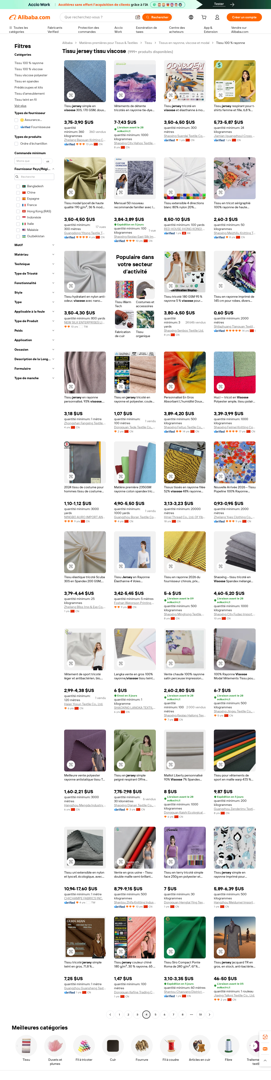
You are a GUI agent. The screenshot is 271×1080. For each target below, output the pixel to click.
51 (200, 1014)
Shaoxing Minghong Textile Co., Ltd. (185, 614)
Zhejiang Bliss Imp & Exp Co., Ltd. (85, 607)
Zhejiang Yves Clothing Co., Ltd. (235, 517)
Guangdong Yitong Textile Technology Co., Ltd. (85, 233)
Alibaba (67, 43)
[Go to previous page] (110, 1015)
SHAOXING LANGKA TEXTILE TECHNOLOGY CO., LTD (135, 707)
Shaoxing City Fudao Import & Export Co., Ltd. (235, 614)
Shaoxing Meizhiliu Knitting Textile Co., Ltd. (235, 233)
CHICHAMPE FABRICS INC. (83, 898)
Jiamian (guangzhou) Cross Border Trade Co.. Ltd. (235, 136)
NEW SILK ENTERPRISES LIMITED (85, 322)
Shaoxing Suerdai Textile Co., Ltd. (185, 136)
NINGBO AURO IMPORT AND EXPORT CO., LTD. (85, 517)
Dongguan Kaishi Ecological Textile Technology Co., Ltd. (185, 812)
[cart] (204, 18)
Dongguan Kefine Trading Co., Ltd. (135, 992)
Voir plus (20, 106)
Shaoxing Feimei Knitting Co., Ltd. (235, 427)
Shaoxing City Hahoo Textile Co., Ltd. (135, 143)
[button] (137, 17)
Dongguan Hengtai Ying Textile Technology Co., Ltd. (185, 902)
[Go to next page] (210, 1015)
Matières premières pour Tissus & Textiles (108, 43)
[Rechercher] (157, 17)
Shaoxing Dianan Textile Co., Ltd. (135, 805)
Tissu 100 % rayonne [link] (230, 43)
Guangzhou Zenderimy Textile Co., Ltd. (235, 809)
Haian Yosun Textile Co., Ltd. (83, 704)
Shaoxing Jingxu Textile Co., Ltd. (235, 711)
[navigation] (34, 529)
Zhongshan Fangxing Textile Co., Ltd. (85, 423)
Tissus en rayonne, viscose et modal (184, 43)
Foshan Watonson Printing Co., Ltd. (135, 603)
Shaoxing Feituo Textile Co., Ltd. (185, 427)
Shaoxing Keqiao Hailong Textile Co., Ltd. (185, 715)
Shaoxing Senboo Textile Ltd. (184, 330)
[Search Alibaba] (98, 17)
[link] (265, 1037)
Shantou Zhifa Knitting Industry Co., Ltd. (135, 902)
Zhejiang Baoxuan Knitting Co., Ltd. (85, 140)
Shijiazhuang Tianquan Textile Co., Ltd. (235, 326)
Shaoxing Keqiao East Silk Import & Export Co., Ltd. (135, 236)
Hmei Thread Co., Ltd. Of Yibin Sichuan (185, 517)
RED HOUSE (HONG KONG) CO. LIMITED (185, 229)
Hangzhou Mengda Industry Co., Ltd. (85, 805)
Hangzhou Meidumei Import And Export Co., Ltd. (235, 902)
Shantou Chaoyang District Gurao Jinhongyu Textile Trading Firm (185, 992)
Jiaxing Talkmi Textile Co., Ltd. (234, 995)
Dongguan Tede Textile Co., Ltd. (135, 427)
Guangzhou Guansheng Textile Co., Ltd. (85, 988)
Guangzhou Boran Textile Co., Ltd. (135, 517)
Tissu (148, 43)
